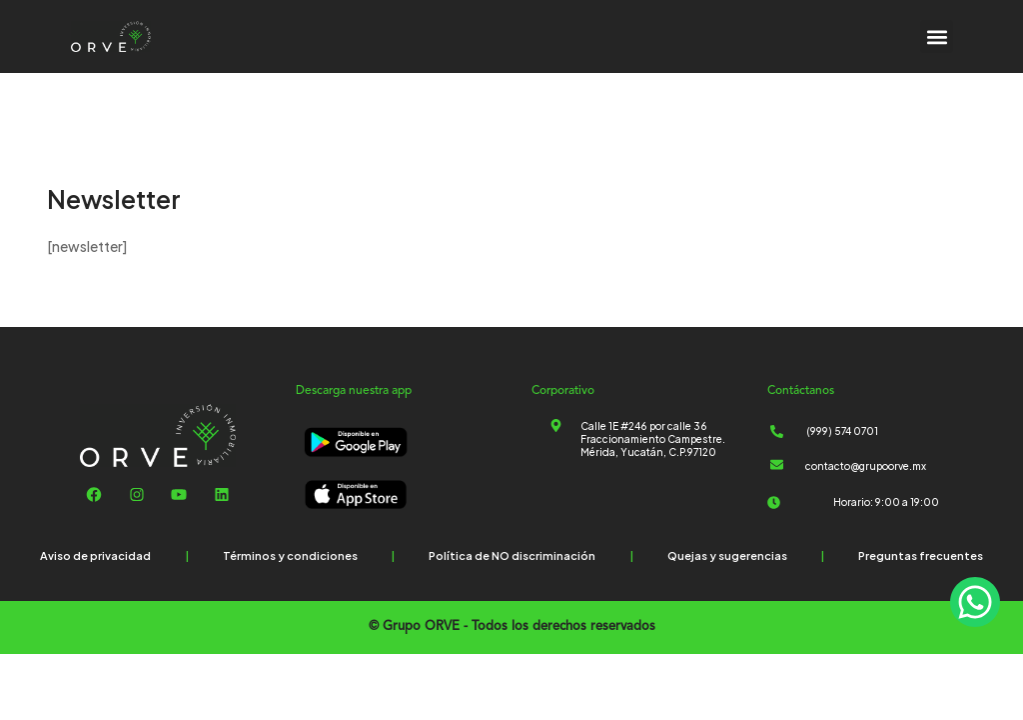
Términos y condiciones (290, 555)
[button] (936, 36)
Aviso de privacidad (95, 555)
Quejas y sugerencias (727, 555)
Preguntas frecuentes (920, 555)
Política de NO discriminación (512, 555)
